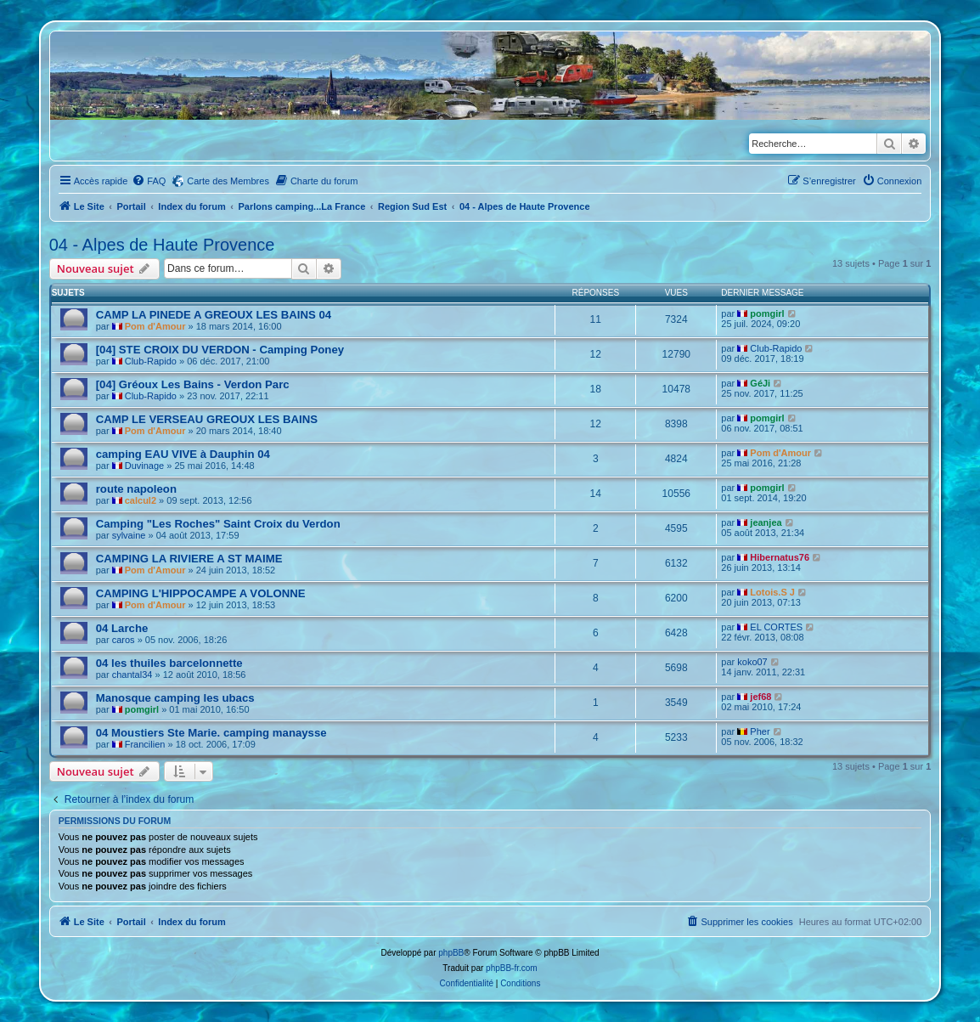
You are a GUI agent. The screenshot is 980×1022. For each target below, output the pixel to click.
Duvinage (144, 465)
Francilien (145, 744)
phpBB (451, 952)
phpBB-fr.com (512, 968)
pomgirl (767, 313)
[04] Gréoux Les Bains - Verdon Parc (193, 384)
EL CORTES (776, 627)
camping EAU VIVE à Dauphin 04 (183, 454)
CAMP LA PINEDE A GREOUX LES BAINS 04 (213, 314)
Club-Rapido (151, 361)
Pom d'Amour (155, 326)
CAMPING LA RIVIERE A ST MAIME (189, 558)
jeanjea (765, 522)
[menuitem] (149, 181)
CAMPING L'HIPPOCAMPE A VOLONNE (201, 593)
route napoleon (136, 489)
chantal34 (132, 674)
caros (123, 640)
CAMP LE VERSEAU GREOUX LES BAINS (207, 419)
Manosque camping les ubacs (175, 698)
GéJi (760, 383)
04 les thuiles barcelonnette (169, 663)
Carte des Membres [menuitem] (228, 181)
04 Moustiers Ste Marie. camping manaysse (211, 732)
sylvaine (129, 535)
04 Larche (122, 628)
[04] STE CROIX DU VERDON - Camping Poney (220, 349)
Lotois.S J (772, 592)
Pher (759, 731)
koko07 (752, 662)
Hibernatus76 (779, 557)
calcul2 (140, 500)
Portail (130, 206)
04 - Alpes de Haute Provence (162, 244)
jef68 (760, 697)
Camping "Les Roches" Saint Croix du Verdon (218, 523)
